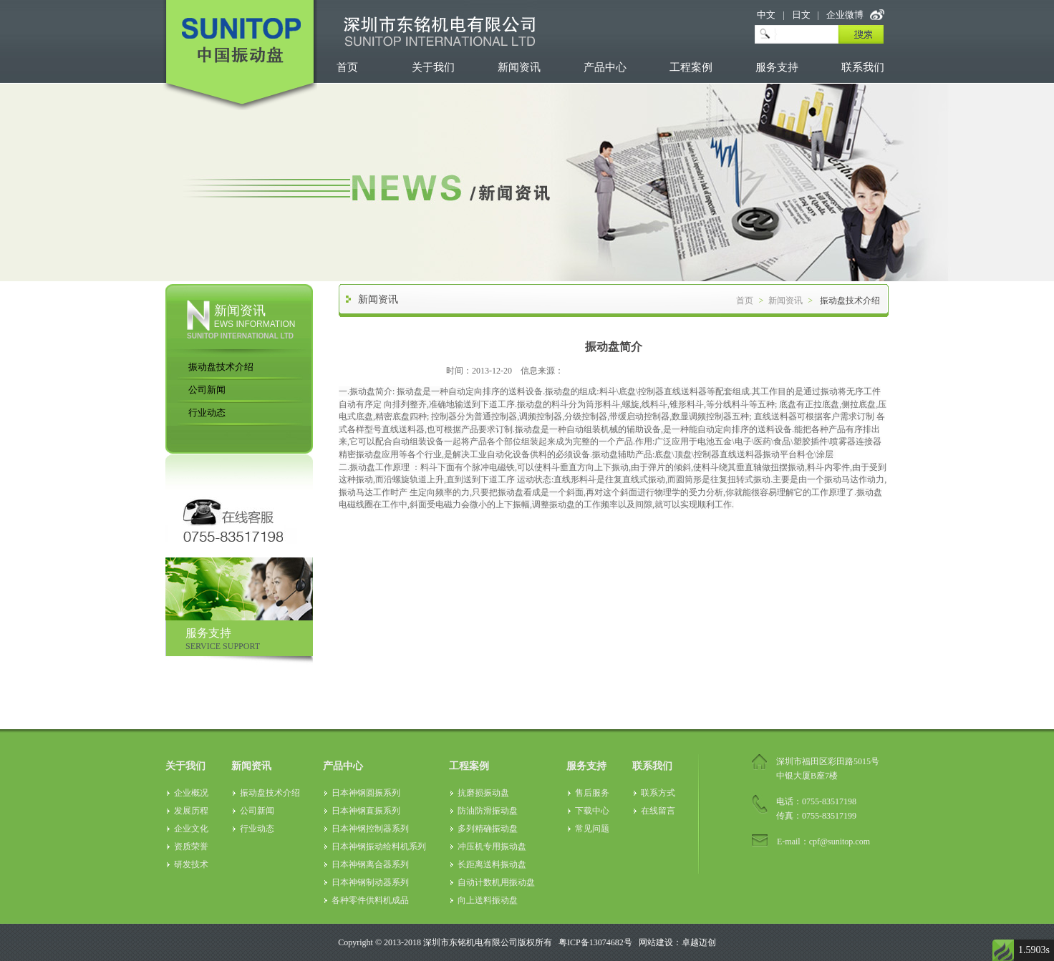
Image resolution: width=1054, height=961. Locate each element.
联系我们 (862, 67)
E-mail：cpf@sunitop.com (823, 841)
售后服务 (592, 793)
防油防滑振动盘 (488, 811)
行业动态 (207, 412)
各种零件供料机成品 (370, 900)
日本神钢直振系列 (366, 811)
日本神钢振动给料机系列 (379, 847)
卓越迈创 (699, 942)
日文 (801, 14)
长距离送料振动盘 (492, 864)
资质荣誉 (191, 847)
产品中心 (605, 67)
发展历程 (191, 811)
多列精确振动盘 (488, 829)
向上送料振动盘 (488, 900)
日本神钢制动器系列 (370, 882)
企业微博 (845, 14)
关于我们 (433, 67)
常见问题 (592, 829)
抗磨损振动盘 (483, 793)
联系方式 (658, 793)
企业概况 (191, 793)
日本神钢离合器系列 (370, 864)
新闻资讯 (519, 67)
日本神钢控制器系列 (370, 829)
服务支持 (776, 67)
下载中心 (592, 811)
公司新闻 (207, 389)
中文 (766, 14)
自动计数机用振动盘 (496, 882)
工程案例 (690, 67)
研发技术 (191, 864)
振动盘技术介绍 (220, 366)
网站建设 (656, 942)
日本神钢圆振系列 (366, 793)
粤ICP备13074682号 (595, 942)
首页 (347, 67)
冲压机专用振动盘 (492, 847)
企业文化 (191, 829)
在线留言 (658, 811)
